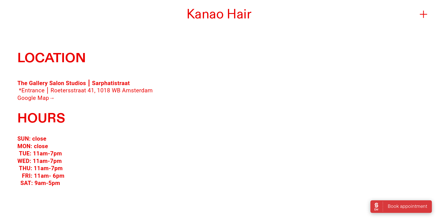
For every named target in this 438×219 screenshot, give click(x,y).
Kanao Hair (219, 14)
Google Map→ (36, 98)
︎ (423, 14)
